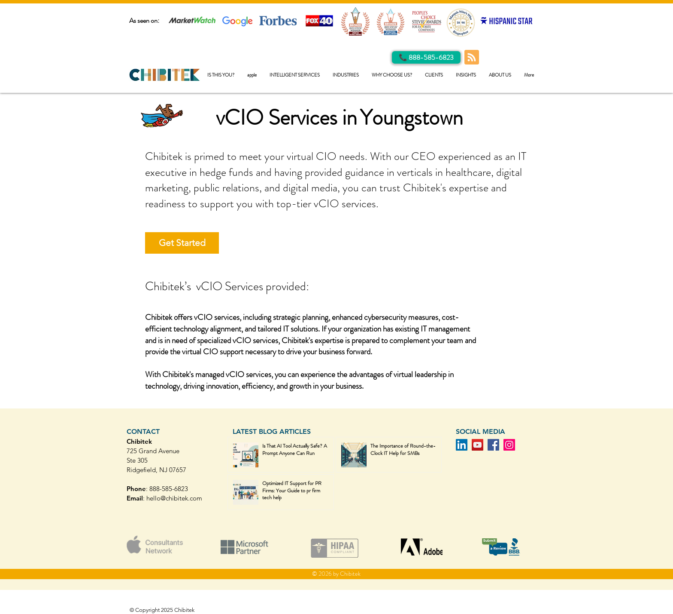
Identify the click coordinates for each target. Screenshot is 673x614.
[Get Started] (182, 243)
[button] (294, 75)
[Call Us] (426, 57)
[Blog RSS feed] (471, 57)
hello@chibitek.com (174, 498)
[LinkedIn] (461, 445)
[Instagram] (509, 445)
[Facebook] (493, 445)
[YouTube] (477, 445)
